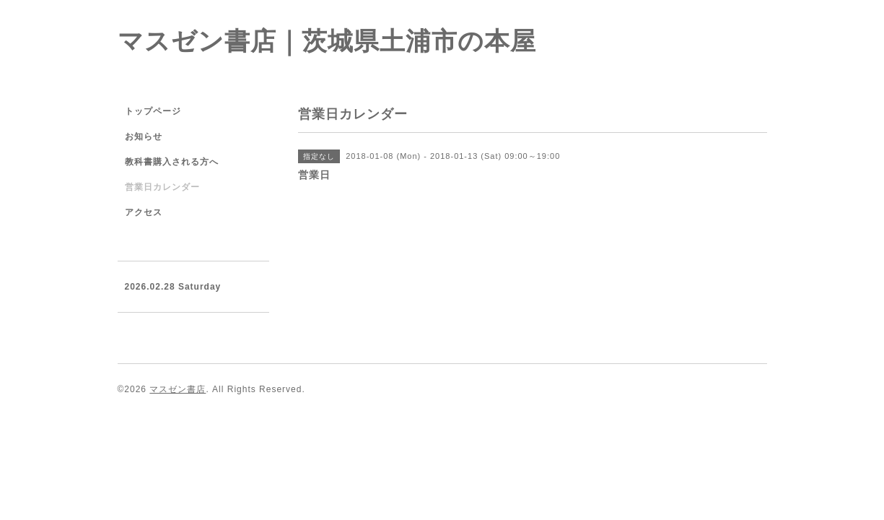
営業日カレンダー (162, 187)
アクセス (143, 212)
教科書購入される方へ (172, 162)
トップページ (153, 111)
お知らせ (143, 136)
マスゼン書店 (177, 389)
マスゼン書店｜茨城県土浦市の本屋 (327, 41)
